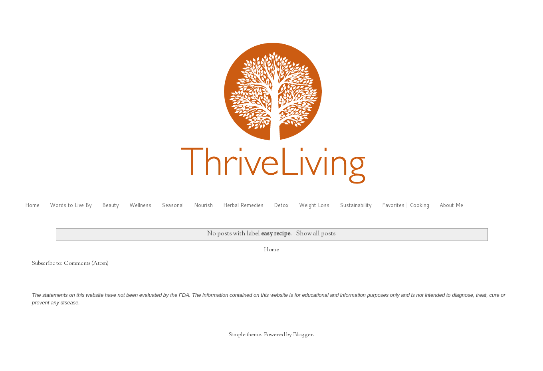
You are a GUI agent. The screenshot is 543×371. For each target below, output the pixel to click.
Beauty (110, 205)
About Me (451, 205)
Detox (281, 205)
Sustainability (356, 205)
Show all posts (316, 233)
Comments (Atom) (86, 264)
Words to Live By (71, 205)
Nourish (203, 205)
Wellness (140, 205)
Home (32, 205)
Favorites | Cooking (405, 205)
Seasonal (173, 205)
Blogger (303, 335)
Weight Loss (314, 205)
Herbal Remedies (243, 205)
